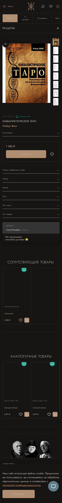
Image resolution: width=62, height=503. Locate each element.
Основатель (42, 18)
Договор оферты (8, 463)
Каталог (10, 18)
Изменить (24, 230)
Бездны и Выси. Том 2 (40, 401)
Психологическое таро (11, 306)
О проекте (25, 18)
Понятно (19, 494)
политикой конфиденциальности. (21, 485)
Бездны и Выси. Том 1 (11, 401)
